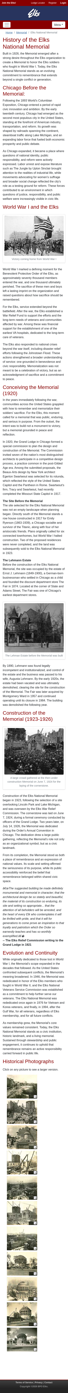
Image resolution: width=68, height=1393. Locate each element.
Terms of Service (24, 1382)
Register (53, 3)
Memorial (21, 32)
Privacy (39, 1382)
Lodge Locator (38, 3)
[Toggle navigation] (7, 25)
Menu (57, 24)
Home (9, 32)
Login (63, 3)
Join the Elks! (9, 3)
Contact (48, 1382)
